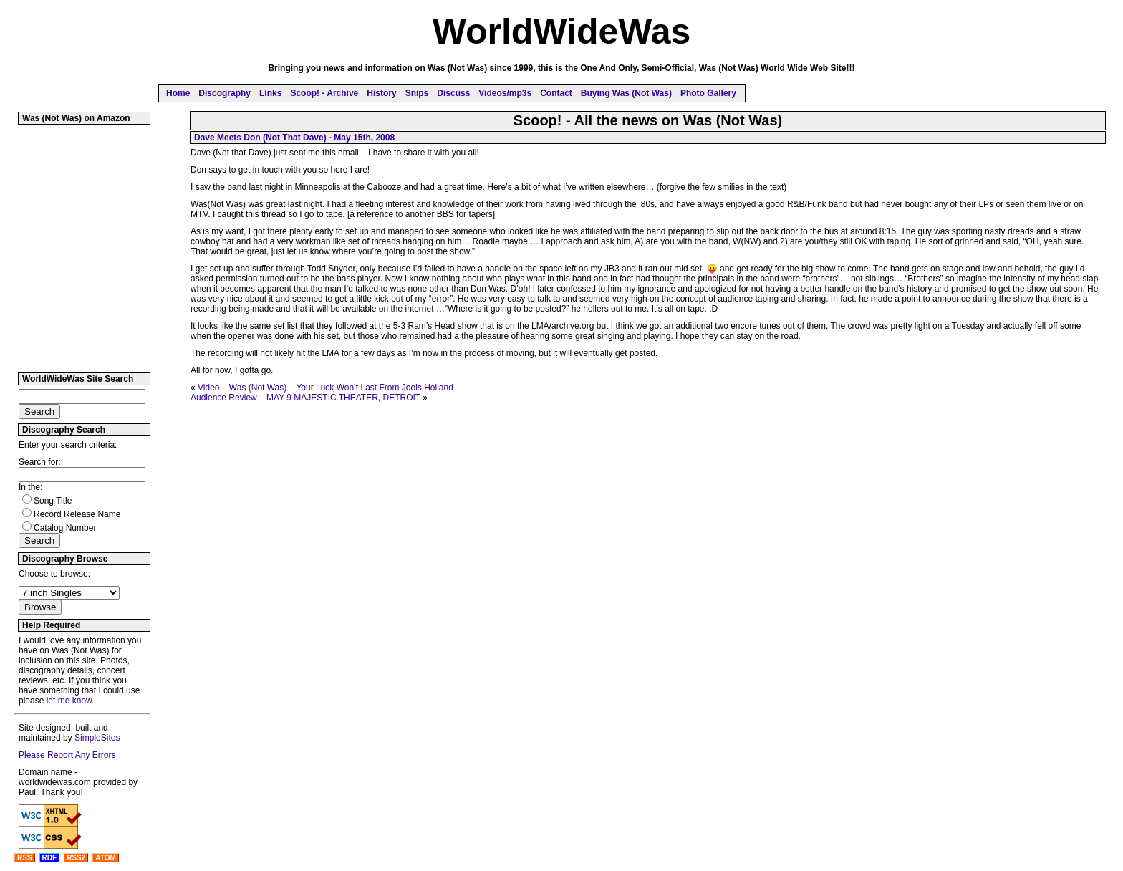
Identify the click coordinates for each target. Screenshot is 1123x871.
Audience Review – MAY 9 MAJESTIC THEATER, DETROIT (305, 398)
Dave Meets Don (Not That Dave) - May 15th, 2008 (294, 138)
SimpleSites (97, 738)
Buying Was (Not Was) (626, 93)
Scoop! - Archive (324, 93)
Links (270, 93)
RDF (49, 858)
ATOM (105, 858)
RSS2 (76, 858)
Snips (417, 93)
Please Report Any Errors (67, 755)
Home (178, 93)
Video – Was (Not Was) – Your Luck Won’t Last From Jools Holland (325, 387)
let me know (69, 701)
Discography (224, 93)
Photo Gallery (708, 93)
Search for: (40, 462)
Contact (556, 93)
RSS (24, 858)
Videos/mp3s (504, 93)
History (381, 93)
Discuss (453, 93)
